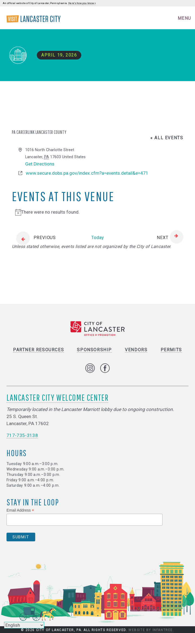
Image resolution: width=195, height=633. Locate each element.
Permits (171, 349)
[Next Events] (170, 237)
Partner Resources (38, 349)
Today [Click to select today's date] (97, 237)
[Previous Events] (34, 237)
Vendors (136, 349)
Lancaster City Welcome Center (57, 397)
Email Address (20, 510)
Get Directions (39, 164)
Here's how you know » (82, 3)
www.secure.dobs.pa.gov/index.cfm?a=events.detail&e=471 (87, 173)
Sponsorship (94, 349)
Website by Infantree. (151, 630)
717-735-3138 (22, 435)
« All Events (166, 137)
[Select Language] (24, 625)
